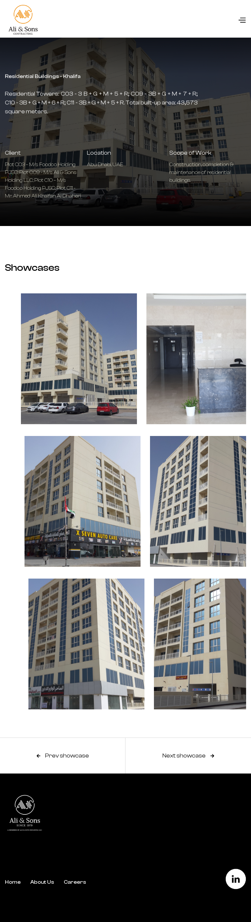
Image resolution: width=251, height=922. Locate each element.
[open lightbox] (63, 358)
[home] (21, 20)
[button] (242, 20)
